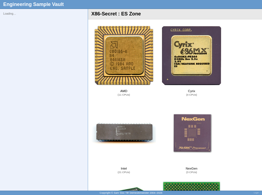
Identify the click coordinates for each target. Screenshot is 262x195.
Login (256, 193)
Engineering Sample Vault (33, 4)
